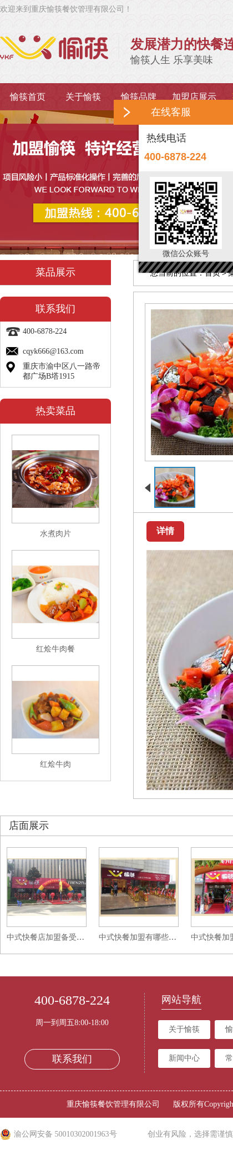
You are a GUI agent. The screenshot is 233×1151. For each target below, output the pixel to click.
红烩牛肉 (55, 764)
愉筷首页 (27, 96)
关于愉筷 (83, 96)
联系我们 (72, 1059)
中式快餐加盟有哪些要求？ (145, 937)
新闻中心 (184, 1058)
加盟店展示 (194, 96)
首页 (212, 273)
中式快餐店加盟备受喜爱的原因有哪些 (73, 937)
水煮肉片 (55, 533)
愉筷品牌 (138, 96)
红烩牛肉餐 (55, 649)
